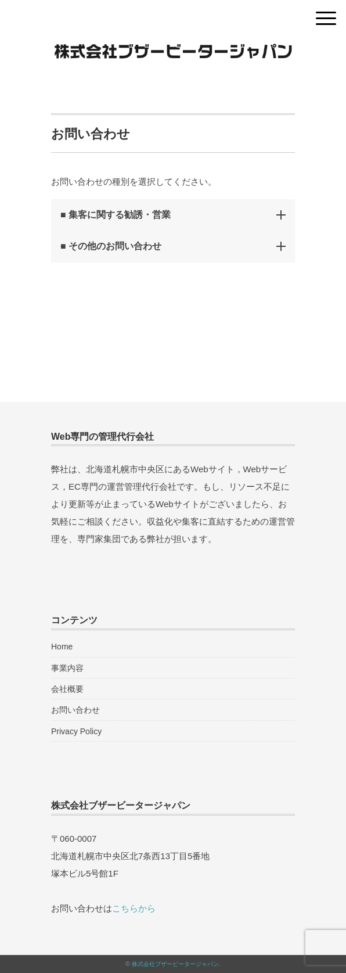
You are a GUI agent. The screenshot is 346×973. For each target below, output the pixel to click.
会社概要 (67, 689)
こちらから (134, 908)
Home (62, 646)
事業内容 (67, 668)
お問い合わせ (75, 710)
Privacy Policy (76, 731)
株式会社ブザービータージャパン (175, 964)
